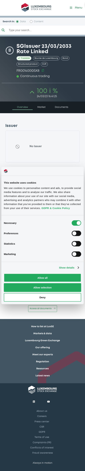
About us (41, 411)
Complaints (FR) (42, 443)
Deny (43, 297)
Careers (41, 416)
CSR (42, 427)
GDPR (42, 432)
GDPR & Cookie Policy (56, 207)
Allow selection (42, 287)
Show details (66, 267)
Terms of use (41, 437)
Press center (41, 422)
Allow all (43, 277)
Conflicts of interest (42, 448)
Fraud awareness (42, 453)
